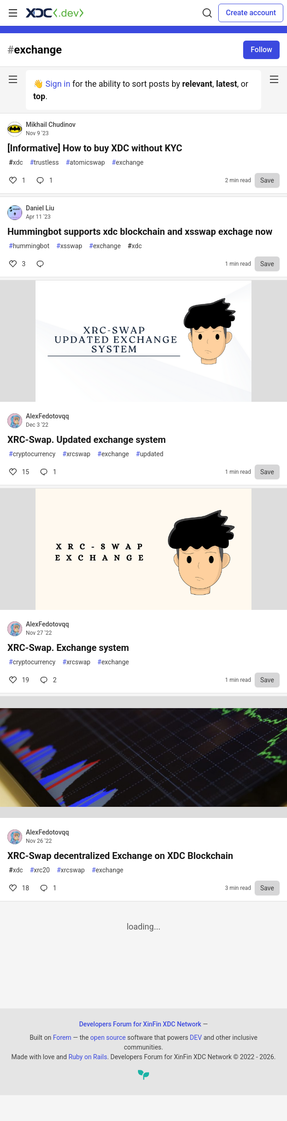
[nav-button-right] (274, 79)
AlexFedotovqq (47, 416)
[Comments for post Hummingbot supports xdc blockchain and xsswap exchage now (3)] (42, 263)
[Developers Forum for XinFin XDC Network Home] (55, 13)
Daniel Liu (40, 208)
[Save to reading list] (267, 180)
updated (150, 454)
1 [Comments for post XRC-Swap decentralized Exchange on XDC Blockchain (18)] (47, 888)
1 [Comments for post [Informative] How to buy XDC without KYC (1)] (16, 180)
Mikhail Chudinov (51, 124)
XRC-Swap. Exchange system (68, 647)
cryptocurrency (32, 454)
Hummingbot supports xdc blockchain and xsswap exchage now (139, 231)
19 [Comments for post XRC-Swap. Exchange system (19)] (18, 680)
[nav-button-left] (13, 79)
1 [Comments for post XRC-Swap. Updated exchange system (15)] (47, 471)
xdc (16, 162)
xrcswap (76, 454)
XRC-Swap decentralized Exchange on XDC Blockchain (120, 855)
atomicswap (85, 162)
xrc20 (40, 870)
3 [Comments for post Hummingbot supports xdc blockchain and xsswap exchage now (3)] (16, 263)
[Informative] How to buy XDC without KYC (94, 148)
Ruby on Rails (87, 1057)
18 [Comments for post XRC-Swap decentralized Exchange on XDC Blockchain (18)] (18, 888)
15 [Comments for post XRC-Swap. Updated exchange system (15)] (18, 471)
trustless (44, 162)
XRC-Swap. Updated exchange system (86, 439)
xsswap (69, 246)
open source (108, 1037)
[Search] (207, 13)
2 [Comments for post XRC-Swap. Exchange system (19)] (47, 680)
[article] (143, 399)
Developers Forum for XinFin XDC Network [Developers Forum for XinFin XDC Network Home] (140, 1024)
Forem (62, 1037)
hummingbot (29, 246)
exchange (128, 162)
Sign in (57, 84)
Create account (251, 12)
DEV (196, 1037)
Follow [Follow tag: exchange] (261, 49)
